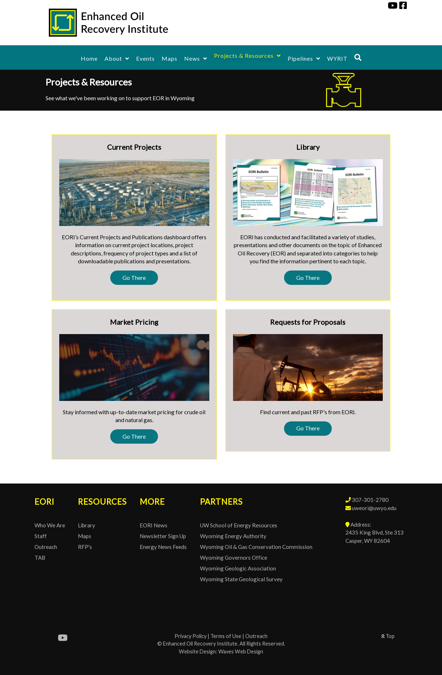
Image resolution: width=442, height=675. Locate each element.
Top (388, 636)
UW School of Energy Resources (238, 525)
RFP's (85, 547)
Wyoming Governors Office (233, 557)
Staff (40, 536)
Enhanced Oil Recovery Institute (200, 644)
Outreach (45, 547)
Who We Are (49, 525)
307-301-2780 (370, 499)
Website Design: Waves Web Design (221, 651)
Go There (134, 277)
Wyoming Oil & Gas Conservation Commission (256, 547)
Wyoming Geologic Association (238, 568)
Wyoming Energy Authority (233, 536)
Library (86, 525)
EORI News (153, 525)
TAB (39, 557)
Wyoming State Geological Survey (241, 579)
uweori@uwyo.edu (374, 508)
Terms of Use (225, 636)
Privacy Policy (190, 636)
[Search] (358, 57)
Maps (84, 536)
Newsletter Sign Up (163, 536)
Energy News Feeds (163, 547)
